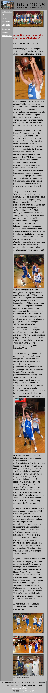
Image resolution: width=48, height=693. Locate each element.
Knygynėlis (6, 25)
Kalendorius (6, 15)
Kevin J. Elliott (28, 691)
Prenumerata (7, 36)
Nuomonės (6, 29)
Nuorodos (5, 32)
